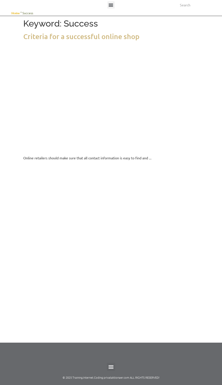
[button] (111, 5)
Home (15, 13)
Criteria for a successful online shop (81, 36)
